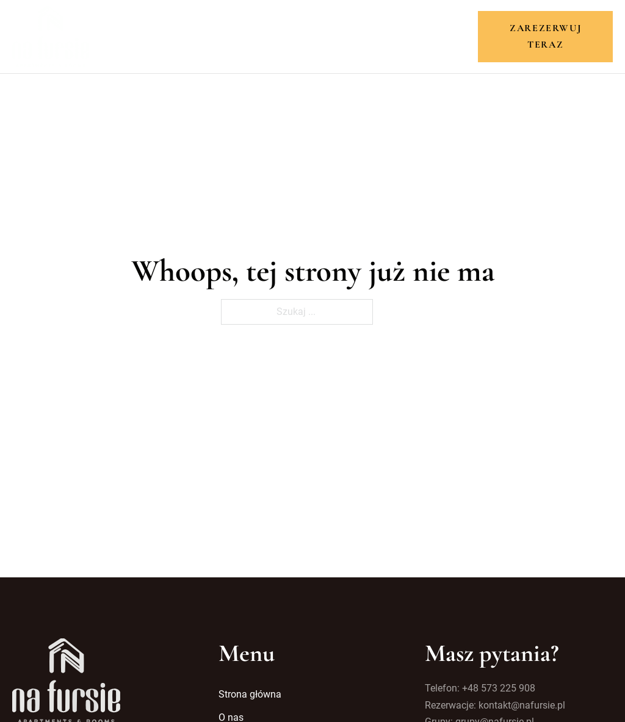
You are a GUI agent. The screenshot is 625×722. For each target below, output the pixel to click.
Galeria (395, 36)
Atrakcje (333, 36)
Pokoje (271, 36)
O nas (220, 36)
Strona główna (147, 36)
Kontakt (457, 36)
